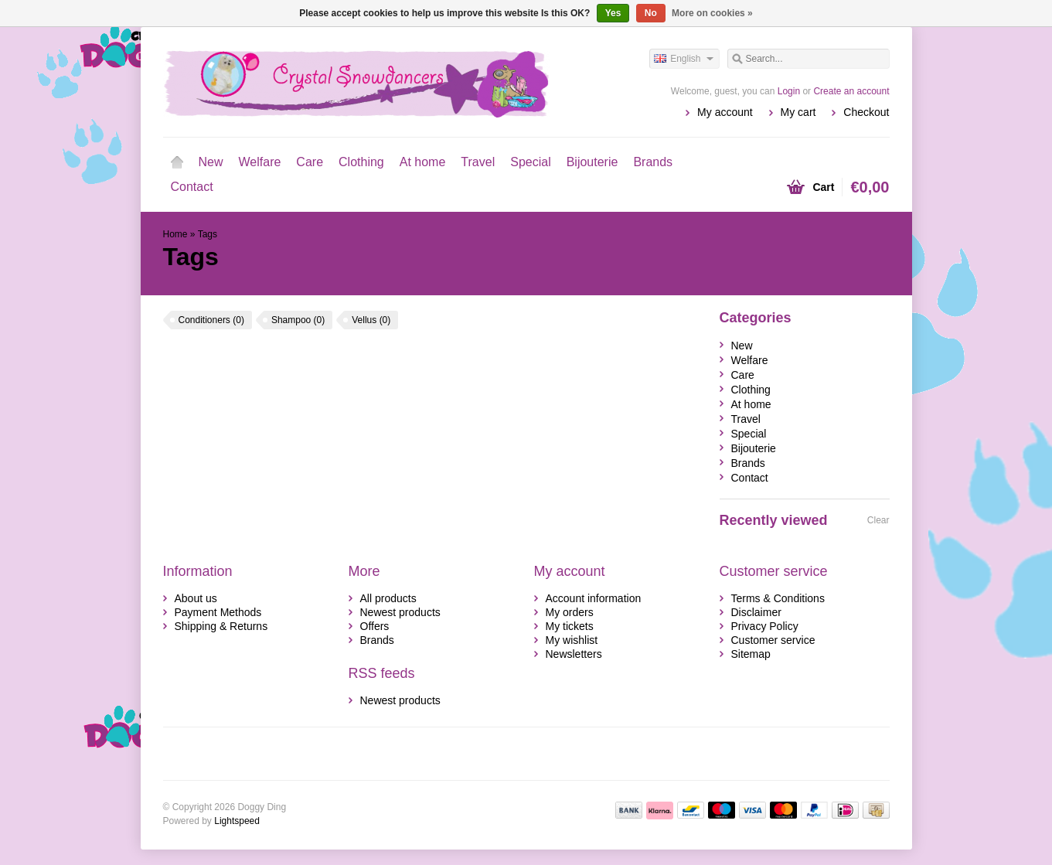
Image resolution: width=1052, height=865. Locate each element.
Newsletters (574, 654)
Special (530, 162)
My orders (570, 612)
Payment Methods (218, 612)
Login (789, 91)
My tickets (570, 626)
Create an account (851, 91)
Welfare (260, 162)
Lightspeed (237, 821)
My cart (798, 112)
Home (177, 162)
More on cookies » (712, 13)
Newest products (400, 612)
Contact (192, 186)
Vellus (371, 320)
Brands (652, 162)
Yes (613, 13)
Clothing (361, 162)
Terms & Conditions (778, 598)
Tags (207, 234)
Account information (594, 598)
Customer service (773, 640)
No (651, 13)
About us (196, 598)
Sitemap (751, 654)
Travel (478, 162)
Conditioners (211, 320)
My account (725, 112)
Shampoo (298, 320)
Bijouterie (592, 162)
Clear (878, 520)
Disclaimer (756, 612)
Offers (375, 626)
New (211, 162)
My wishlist (572, 640)
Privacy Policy (764, 626)
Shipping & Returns (221, 626)
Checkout (866, 112)
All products (388, 598)
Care (309, 162)
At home (423, 162)
